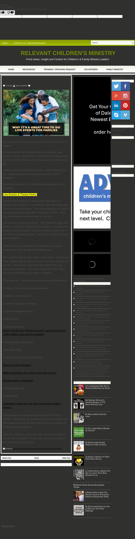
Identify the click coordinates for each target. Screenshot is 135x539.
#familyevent (30, 448)
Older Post (66, 458)
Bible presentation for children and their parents (30, 372)
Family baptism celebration (18, 380)
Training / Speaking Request (60, 69)
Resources (29, 69)
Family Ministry (114, 69)
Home (11, 69)
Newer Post (6, 458)
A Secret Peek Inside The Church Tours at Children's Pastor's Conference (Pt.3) (97, 494)
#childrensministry (19, 448)
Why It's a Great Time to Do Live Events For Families (34, 80)
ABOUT (5, 43)
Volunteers (91, 69)
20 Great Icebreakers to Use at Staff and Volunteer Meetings (97, 508)
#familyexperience (41, 448)
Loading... (116, 168)
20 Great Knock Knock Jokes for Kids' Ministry (95, 443)
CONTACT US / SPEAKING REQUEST (30, 43)
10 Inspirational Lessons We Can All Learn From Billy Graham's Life (97, 472)
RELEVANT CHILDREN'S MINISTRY (68, 53)
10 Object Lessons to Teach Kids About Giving (97, 457)
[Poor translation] (10, 12)
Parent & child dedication (17, 365)
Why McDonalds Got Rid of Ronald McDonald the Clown (97, 387)
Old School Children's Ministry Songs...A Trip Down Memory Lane (95, 402)
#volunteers (58, 448)
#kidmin (51, 448)
